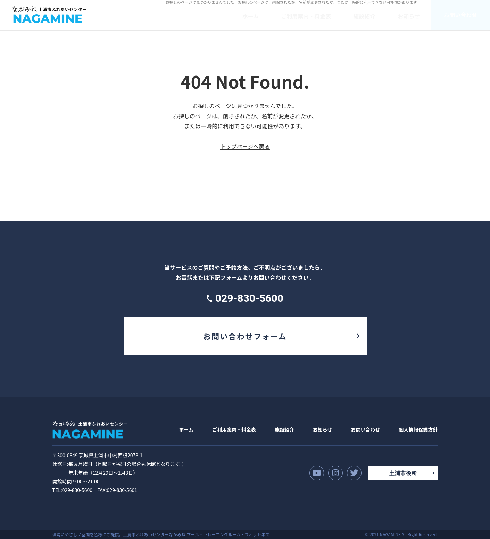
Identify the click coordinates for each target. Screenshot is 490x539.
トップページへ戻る (245, 146)
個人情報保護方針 (418, 429)
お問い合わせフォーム (245, 335)
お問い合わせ (365, 429)
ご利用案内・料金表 (234, 429)
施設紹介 (284, 429)
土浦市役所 (403, 473)
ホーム (186, 429)
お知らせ (322, 429)
